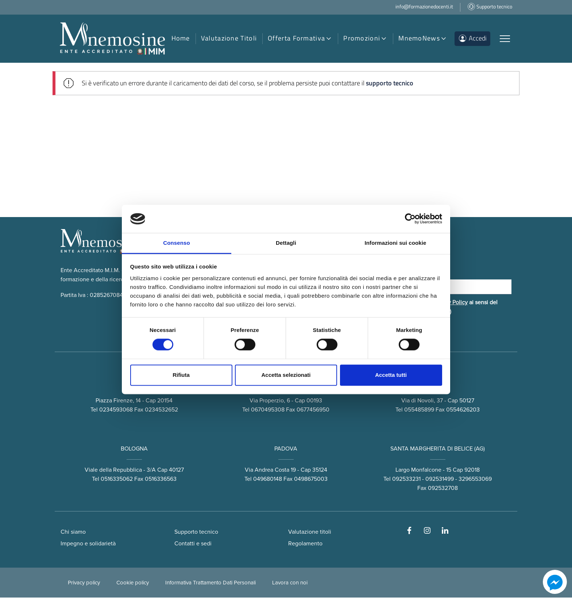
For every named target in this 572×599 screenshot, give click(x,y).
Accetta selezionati (285, 375)
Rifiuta (181, 375)
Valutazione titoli (309, 533)
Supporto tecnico (196, 533)
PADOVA (285, 450)
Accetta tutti (391, 375)
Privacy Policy (450, 304)
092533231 (406, 480)
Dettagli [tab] (286, 243)
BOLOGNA (134, 450)
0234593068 (116, 411)
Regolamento (305, 545)
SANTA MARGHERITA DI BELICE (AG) (437, 450)
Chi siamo (73, 533)
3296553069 (475, 480)
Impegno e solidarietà (88, 545)
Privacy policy (84, 584)
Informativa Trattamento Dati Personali (210, 584)
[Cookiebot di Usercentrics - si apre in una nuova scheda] (410, 218)
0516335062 (117, 480)
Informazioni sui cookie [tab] (395, 243)
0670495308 (268, 411)
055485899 (419, 411)
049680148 (267, 480)
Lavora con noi (290, 584)
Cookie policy (132, 584)
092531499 (439, 480)
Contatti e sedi (193, 545)
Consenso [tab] (176, 243)
